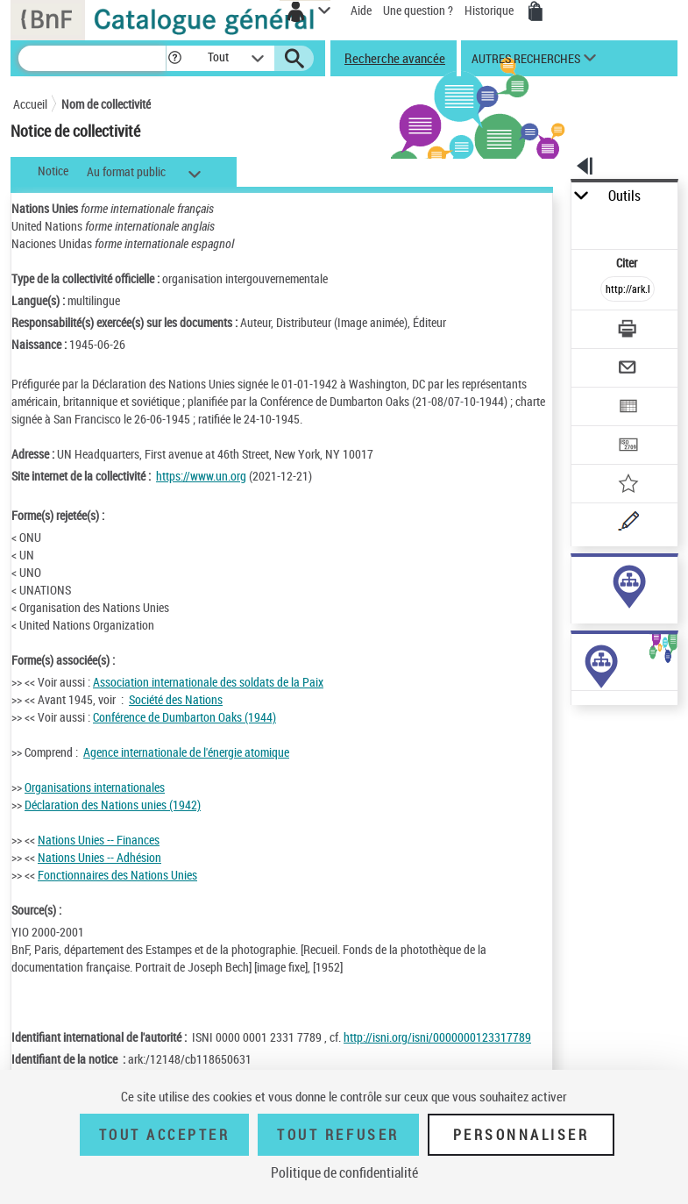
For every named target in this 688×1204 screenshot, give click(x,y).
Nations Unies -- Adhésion (99, 857)
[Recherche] (92, 58)
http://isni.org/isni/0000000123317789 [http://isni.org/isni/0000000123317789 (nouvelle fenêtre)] (437, 1037)
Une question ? (418, 10)
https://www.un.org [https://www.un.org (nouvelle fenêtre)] (201, 475)
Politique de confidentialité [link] (344, 1172)
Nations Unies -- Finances (99, 839)
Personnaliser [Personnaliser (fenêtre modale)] (521, 1134)
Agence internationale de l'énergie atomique (186, 752)
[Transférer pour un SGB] (627, 447)
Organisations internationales (95, 787)
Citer (628, 262)
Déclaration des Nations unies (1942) (113, 804)
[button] (175, 58)
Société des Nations (176, 699)
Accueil (30, 104)
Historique (490, 10)
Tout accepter (165, 1134)
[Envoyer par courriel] (627, 369)
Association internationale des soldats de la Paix (208, 681)
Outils (624, 196)
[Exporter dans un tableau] (627, 408)
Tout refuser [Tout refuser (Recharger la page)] (338, 1134)
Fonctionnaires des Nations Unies (117, 874)
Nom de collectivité (106, 104)
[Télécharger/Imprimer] (627, 331)
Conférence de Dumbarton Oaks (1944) (184, 717)
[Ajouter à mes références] (627, 485)
